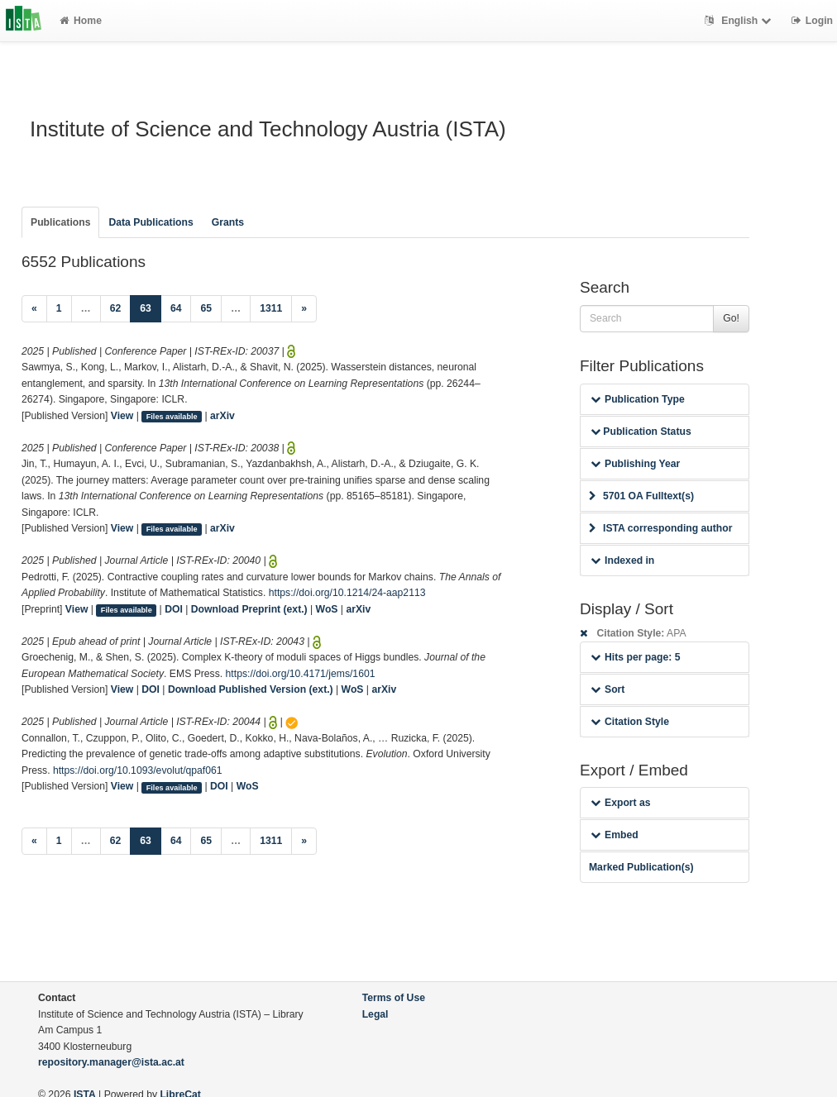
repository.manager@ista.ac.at (111, 1062)
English (740, 20)
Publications (60, 222)
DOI (174, 609)
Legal (375, 1014)
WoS (327, 609)
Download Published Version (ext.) (250, 689)
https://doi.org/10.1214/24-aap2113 (347, 593)
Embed (615, 835)
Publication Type (638, 399)
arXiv (222, 416)
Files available (172, 417)
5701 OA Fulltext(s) (641, 496)
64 (176, 308)
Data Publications (150, 222)
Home (81, 20)
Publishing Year (635, 464)
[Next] (304, 309)
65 (206, 308)
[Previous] (34, 309)
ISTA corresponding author (661, 528)
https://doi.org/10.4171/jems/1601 (300, 674)
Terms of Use (393, 998)
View (122, 416)
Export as (621, 802)
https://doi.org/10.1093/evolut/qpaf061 (137, 770)
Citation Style (630, 721)
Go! (731, 318)
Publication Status (641, 431)
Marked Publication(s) (641, 867)
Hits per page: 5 (636, 657)
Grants (228, 222)
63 (150, 307)
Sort (607, 689)
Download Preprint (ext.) (249, 609)
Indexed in (622, 560)
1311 (271, 308)
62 (116, 308)
